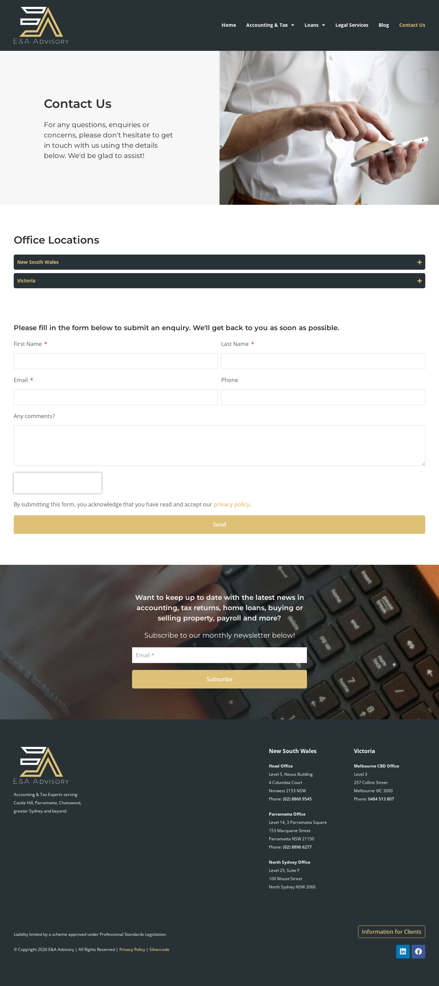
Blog (384, 25)
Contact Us (412, 25)
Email (21, 380)
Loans (315, 25)
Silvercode (159, 949)
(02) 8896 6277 (297, 847)
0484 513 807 (381, 799)
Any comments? (34, 416)
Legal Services (351, 25)
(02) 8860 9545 (297, 799)
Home (229, 25)
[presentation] (58, 483)
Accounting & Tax (270, 25)
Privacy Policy (132, 949)
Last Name (235, 344)
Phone (229, 380)
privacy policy (232, 504)
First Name (28, 344)
